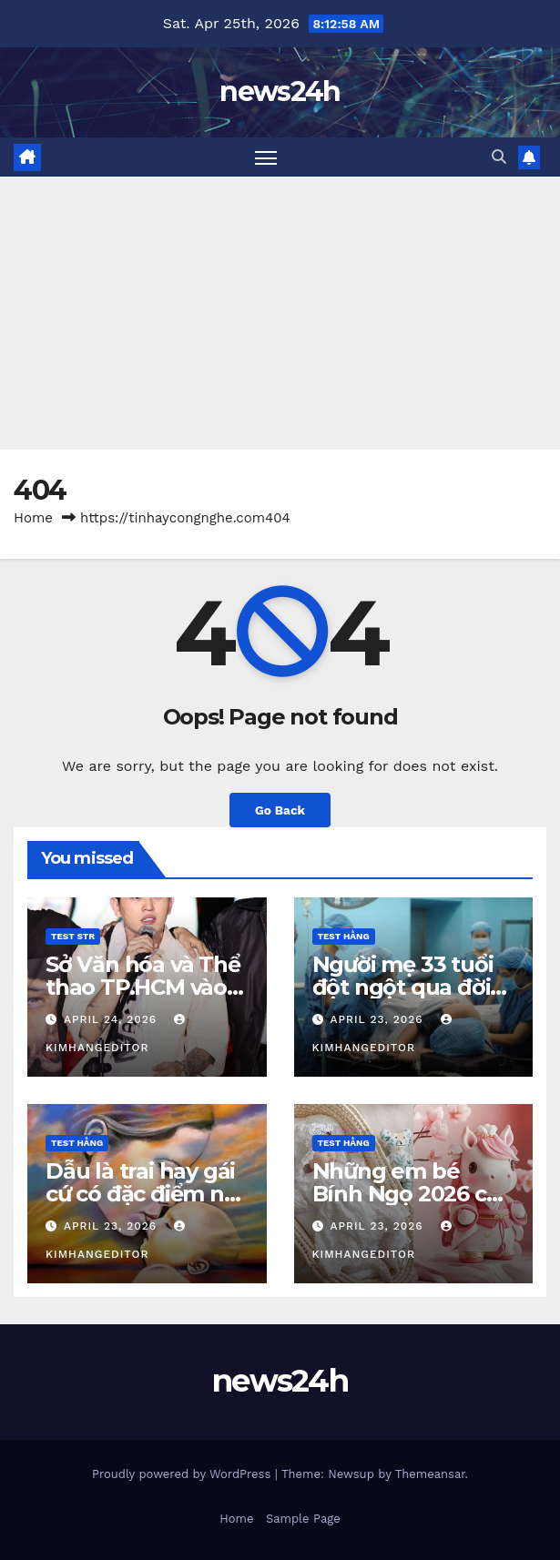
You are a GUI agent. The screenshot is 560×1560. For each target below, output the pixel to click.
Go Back (280, 810)
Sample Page (303, 1518)
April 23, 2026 (378, 1019)
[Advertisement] (280, 313)
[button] (499, 157)
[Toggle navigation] (266, 157)
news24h (279, 91)
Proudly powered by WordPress (183, 1474)
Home (33, 518)
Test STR (73, 936)
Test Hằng (344, 936)
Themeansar (430, 1474)
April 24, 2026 (112, 1019)
